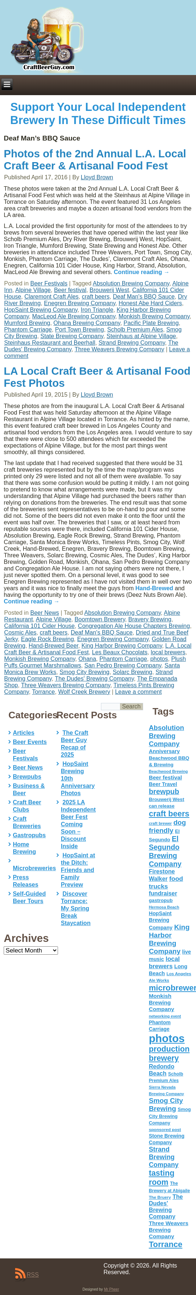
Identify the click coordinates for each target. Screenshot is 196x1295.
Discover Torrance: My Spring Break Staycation (76, 908)
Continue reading (142, 272)
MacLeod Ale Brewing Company (74, 316)
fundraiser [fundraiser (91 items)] (163, 893)
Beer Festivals (49, 283)
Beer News (44, 613)
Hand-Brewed (154, 588)
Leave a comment (138, 692)
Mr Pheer (111, 1289)
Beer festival (70, 290)
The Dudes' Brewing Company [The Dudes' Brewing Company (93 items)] (166, 1207)
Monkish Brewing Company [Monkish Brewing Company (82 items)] (161, 1002)
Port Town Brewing (79, 329)
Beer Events (30, 742)
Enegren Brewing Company (79, 303)
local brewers (168, 652)
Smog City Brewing (84, 672)
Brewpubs (27, 777)
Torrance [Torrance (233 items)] (165, 1244)
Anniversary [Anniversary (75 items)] (164, 751)
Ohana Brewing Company (87, 323)
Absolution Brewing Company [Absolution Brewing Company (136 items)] (166, 736)
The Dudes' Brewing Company (94, 678)
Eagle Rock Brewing (47, 639)
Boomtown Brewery (100, 619)
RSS (33, 1275)
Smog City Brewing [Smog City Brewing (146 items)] (166, 1104)
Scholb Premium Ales (135, 329)
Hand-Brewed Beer (53, 646)
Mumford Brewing (27, 323)
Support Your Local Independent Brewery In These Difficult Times (98, 114)
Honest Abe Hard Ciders (150, 303)
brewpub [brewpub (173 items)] (164, 791)
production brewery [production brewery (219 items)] (169, 1054)
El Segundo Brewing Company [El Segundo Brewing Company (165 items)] (165, 851)
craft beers (96, 296)
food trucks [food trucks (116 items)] (166, 882)
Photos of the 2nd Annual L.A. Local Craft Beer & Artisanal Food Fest (95, 160)
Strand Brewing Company (131, 343)
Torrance (43, 692)
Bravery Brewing (149, 619)
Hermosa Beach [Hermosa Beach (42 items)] (164, 907)
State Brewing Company (71, 336)
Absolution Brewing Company (131, 283)
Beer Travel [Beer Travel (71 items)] (163, 784)
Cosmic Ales (20, 632)
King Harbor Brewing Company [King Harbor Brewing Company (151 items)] (169, 939)
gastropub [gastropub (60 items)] (161, 900)
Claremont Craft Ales (51, 296)
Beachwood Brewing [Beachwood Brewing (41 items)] (168, 771)
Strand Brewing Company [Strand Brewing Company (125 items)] (163, 1157)
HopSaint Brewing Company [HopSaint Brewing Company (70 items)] (161, 920)
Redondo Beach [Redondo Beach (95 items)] (161, 1070)
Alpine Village (33, 290)
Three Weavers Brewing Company (119, 349)
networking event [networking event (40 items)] (165, 1016)
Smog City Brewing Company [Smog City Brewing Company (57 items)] (169, 1116)
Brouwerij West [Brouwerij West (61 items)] (166, 799)
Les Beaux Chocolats (120, 652)
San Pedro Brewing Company (122, 665)
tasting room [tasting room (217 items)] (161, 1178)
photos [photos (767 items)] (167, 1038)
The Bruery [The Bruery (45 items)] (160, 1197)
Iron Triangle (97, 310)
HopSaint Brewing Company (40, 310)
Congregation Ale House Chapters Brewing (134, 626)
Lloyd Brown (97, 177)
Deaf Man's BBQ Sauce (143, 296)
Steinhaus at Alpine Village (141, 336)
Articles (24, 733)
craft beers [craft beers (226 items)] (169, 813)
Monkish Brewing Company (154, 316)
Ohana (87, 659)
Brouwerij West (109, 290)
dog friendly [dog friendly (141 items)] (167, 826)
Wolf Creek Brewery (84, 692)
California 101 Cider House (39, 626)
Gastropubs (29, 835)
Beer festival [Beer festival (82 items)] (165, 777)
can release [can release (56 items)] (161, 806)
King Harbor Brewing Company (121, 646)
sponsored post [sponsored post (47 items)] (165, 1129)
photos (159, 659)
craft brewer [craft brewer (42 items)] (160, 823)
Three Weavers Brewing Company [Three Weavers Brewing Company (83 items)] (168, 1229)
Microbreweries (34, 868)
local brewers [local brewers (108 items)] (164, 962)
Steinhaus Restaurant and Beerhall (49, 343)
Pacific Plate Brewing (151, 323)
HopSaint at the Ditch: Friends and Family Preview (78, 870)
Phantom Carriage (28, 329)
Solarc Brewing (132, 672)
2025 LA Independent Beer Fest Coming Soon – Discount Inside (78, 824)
